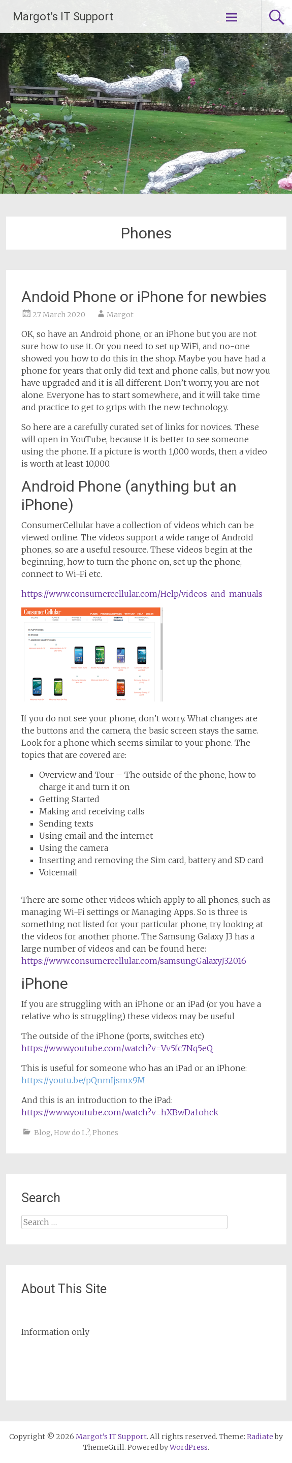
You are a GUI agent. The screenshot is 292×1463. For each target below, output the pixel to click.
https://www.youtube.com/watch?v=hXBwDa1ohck (119, 1112)
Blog (42, 1132)
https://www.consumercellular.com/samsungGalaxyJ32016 (133, 961)
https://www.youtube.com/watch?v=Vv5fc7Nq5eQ (117, 1048)
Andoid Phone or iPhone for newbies (144, 297)
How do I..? (71, 1132)
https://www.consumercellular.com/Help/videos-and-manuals (142, 594)
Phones (105, 1132)
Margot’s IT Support (63, 16)
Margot (120, 314)
